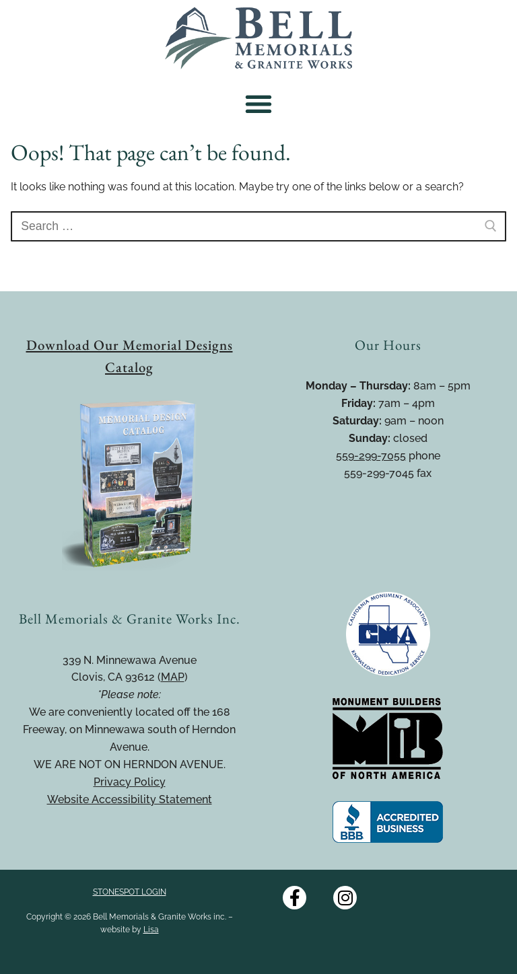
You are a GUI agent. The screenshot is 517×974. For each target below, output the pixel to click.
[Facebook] (294, 897)
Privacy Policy (130, 782)
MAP (172, 677)
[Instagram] (345, 897)
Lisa (151, 929)
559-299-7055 (371, 455)
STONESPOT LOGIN (129, 892)
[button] (259, 104)
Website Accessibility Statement (129, 799)
